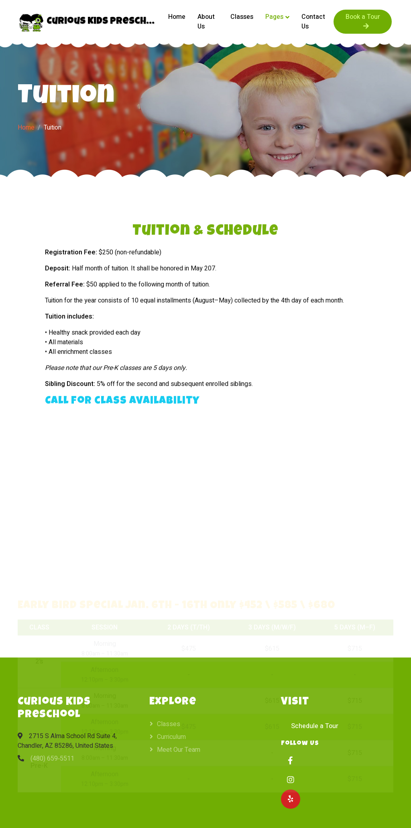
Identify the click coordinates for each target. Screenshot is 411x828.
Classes (241, 17)
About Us (206, 21)
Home (176, 17)
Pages (274, 17)
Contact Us (313, 21)
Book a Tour (363, 20)
